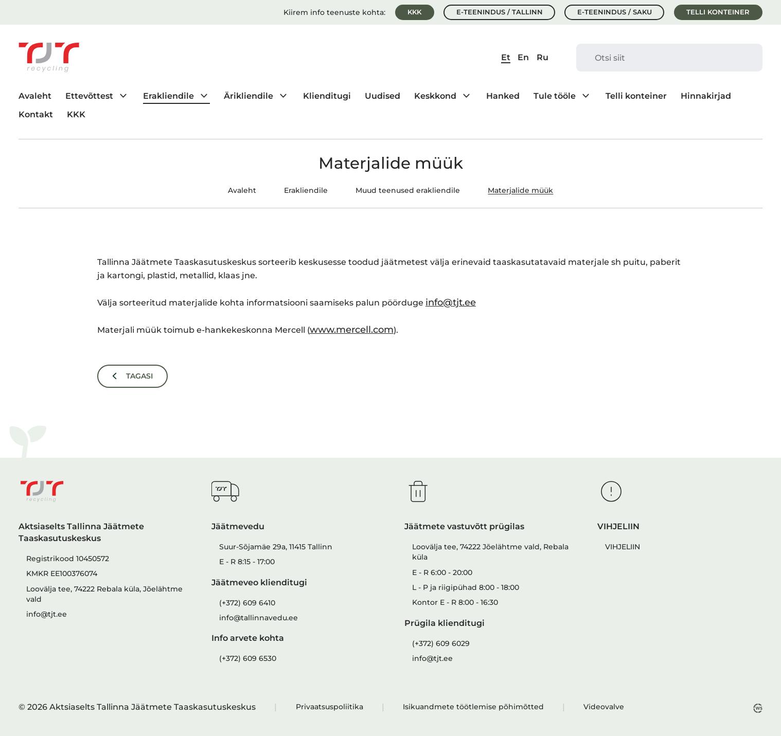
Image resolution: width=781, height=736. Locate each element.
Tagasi (139, 376)
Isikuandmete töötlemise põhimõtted (473, 706)
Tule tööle (555, 96)
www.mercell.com (352, 329)
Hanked (503, 96)
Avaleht (35, 96)
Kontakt (36, 114)
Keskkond (435, 96)
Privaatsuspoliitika (329, 706)
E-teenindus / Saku (614, 12)
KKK (414, 12)
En (523, 57)
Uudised (382, 96)
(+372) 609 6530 (247, 658)
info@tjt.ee (450, 302)
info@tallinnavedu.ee (258, 617)
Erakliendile (168, 96)
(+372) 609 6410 (247, 602)
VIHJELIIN (622, 546)
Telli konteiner (718, 12)
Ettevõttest (89, 96)
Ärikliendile (248, 96)
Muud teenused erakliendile (408, 190)
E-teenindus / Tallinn (499, 12)
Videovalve (603, 706)
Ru (542, 57)
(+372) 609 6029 (441, 643)
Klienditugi (327, 96)
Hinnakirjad (706, 96)
